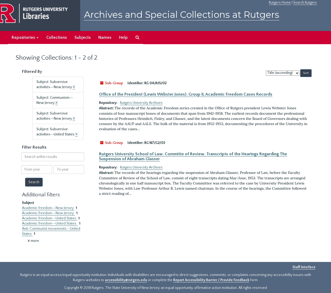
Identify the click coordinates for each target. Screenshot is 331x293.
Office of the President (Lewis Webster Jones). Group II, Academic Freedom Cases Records (185, 94)
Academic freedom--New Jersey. (48, 213)
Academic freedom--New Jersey (48, 208)
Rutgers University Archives (141, 103)
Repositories (25, 37)
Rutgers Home (280, 3)
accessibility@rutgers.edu (126, 280)
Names (104, 37)
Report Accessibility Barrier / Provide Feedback (211, 280)
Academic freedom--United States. (50, 223)
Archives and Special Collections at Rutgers (181, 14)
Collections (56, 37)
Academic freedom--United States (49, 218)
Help (123, 37)
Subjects (82, 37)
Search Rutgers (305, 3)
